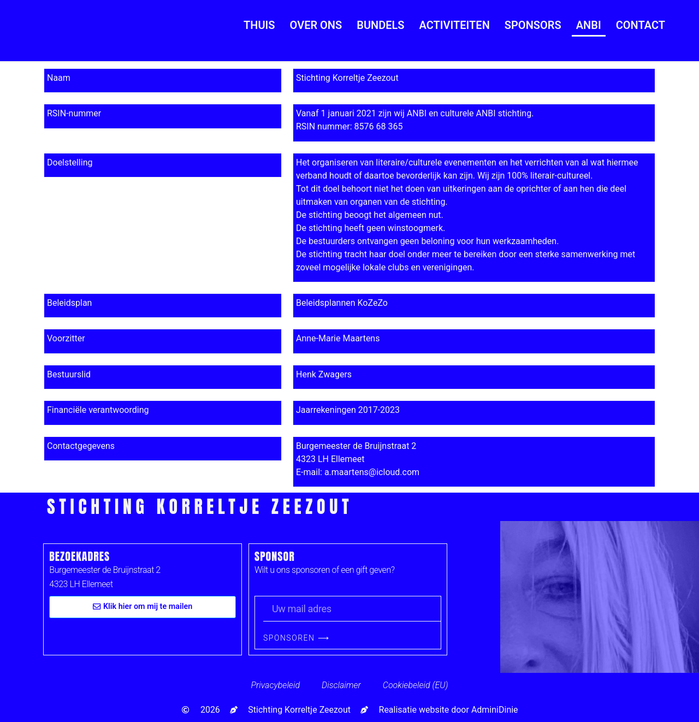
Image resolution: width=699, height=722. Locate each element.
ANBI (588, 25)
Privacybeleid (275, 685)
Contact (640, 25)
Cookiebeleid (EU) (415, 685)
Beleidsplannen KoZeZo (342, 303)
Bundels (380, 25)
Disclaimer (341, 685)
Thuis (259, 25)
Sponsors (533, 25)
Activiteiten (454, 25)
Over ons (316, 25)
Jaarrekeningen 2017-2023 (348, 410)
